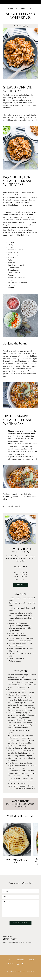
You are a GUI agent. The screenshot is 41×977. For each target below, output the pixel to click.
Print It (20, 584)
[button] (3, 2)
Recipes (9, 960)
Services (20, 960)
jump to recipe (20, 26)
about (31, 960)
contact (9, 964)
